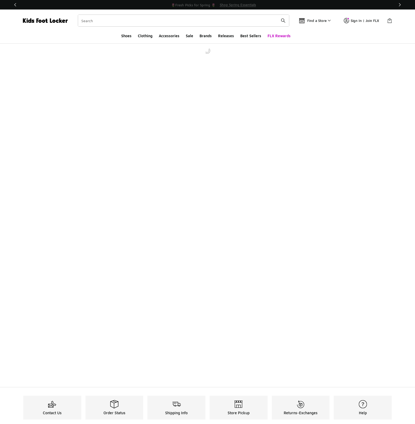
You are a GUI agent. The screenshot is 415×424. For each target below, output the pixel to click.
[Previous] (15, 5)
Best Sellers (250, 36)
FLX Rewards (279, 36)
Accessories (169, 36)
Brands (206, 36)
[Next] (399, 5)
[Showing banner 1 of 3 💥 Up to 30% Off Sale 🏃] (207, 5)
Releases (226, 36)
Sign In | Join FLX (361, 20)
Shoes (126, 36)
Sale (189, 36)
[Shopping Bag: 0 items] (389, 20)
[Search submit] (283, 20)
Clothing (145, 36)
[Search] (183, 20)
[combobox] (183, 20)
